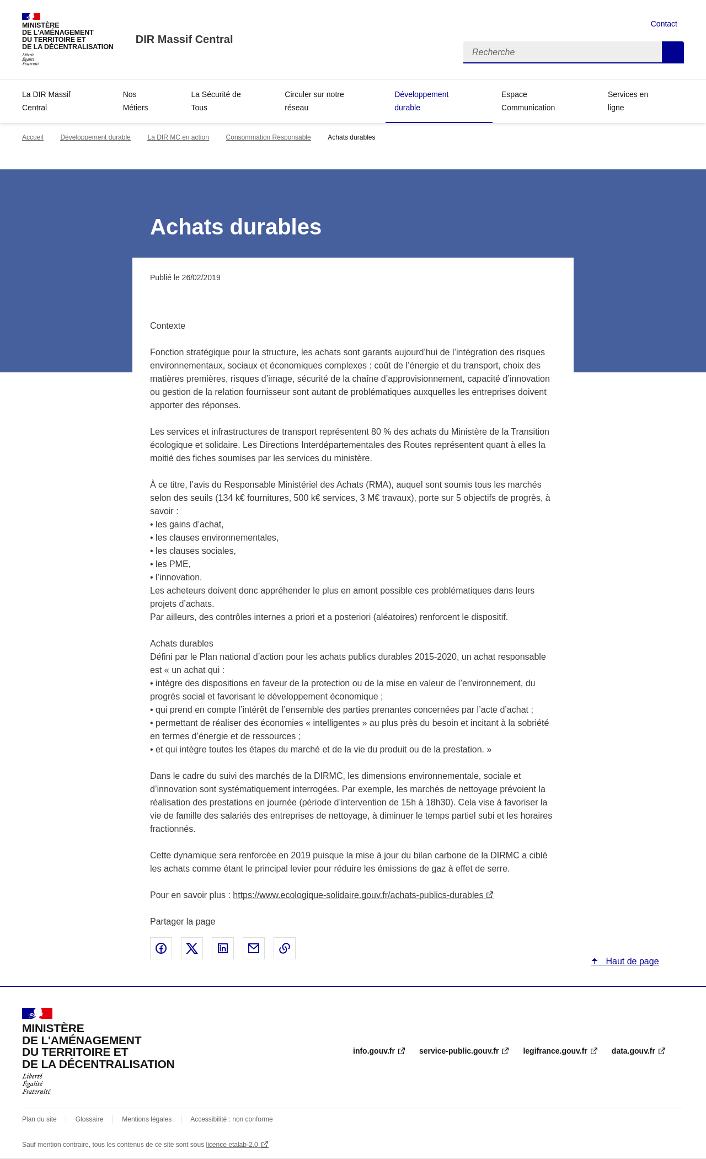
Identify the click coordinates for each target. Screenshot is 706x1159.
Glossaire (90, 1119)
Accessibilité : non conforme (231, 1119)
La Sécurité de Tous (215, 101)
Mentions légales (147, 1119)
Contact (664, 23)
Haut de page (631, 961)
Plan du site (39, 1119)
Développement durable (421, 101)
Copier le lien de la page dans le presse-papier (285, 948)
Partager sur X (192, 948)
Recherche (673, 52)
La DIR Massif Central (46, 101)
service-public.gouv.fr (459, 1050)
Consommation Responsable (268, 137)
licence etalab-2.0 (232, 1145)
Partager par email (254, 948)
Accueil (33, 137)
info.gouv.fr (374, 1050)
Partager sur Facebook (161, 948)
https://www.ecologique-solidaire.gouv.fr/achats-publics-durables (358, 895)
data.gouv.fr (633, 1050)
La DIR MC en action (177, 137)
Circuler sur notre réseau (314, 101)
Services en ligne (628, 101)
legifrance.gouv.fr (555, 1050)
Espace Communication (528, 101)
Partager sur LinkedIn (223, 948)
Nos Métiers (135, 101)
